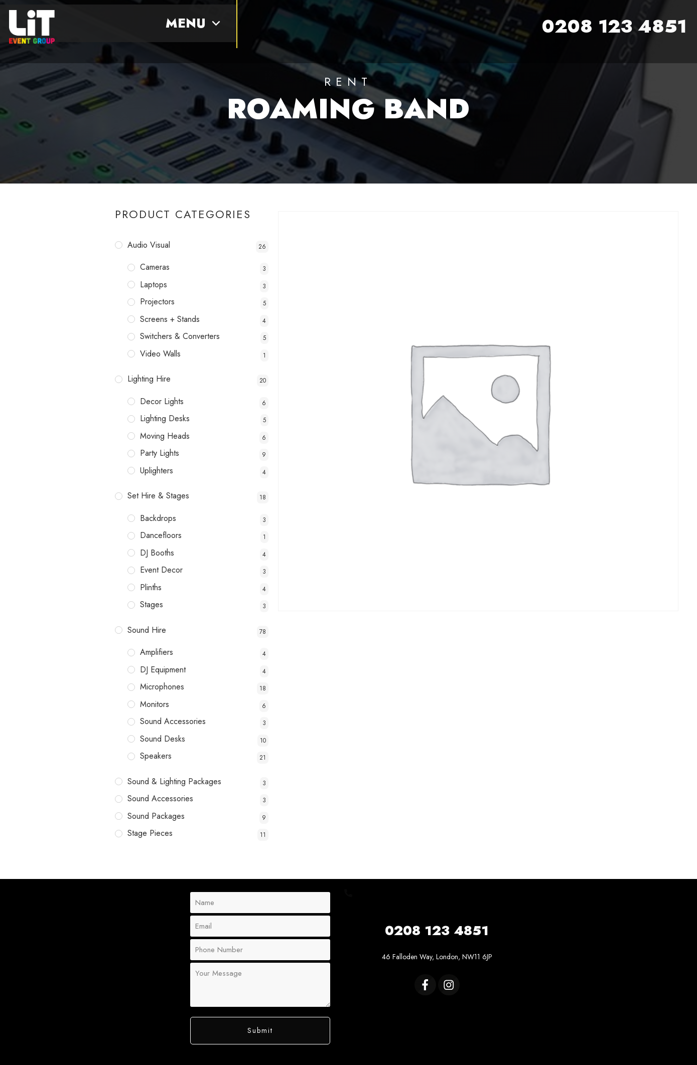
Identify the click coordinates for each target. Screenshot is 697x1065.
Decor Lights (162, 401)
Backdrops (158, 518)
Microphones (162, 686)
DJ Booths (157, 553)
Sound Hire (146, 630)
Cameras (155, 267)
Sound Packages (156, 816)
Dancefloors (161, 535)
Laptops (153, 284)
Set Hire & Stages (158, 495)
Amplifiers (156, 652)
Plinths (151, 587)
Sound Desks (162, 739)
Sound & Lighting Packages (174, 781)
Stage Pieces (150, 833)
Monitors (154, 704)
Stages (151, 604)
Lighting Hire (149, 379)
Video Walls (160, 354)
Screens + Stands (170, 319)
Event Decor (161, 570)
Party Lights (159, 453)
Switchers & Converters (180, 336)
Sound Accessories (173, 721)
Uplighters (156, 470)
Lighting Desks (165, 418)
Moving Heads (165, 436)
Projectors (157, 301)
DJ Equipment (163, 669)
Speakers (156, 756)
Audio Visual (148, 245)
